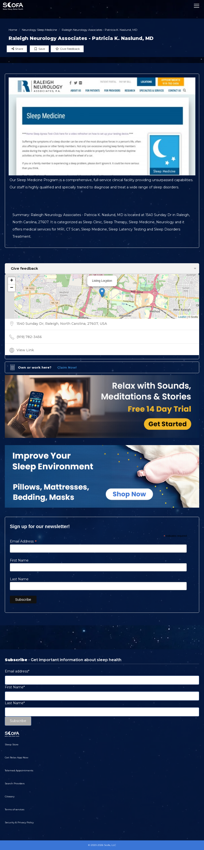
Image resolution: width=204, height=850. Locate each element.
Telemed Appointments (19, 770)
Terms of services (14, 809)
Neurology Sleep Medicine (39, 30)
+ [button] (11, 280)
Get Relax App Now (16, 757)
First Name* (15, 687)
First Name (19, 560)
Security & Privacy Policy (19, 822)
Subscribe (18, 721)
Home (13, 30)
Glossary (9, 796)
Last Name (19, 579)
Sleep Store (12, 744)
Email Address (23, 541)
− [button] (11, 288)
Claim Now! (67, 367)
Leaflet (182, 316)
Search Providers (15, 783)
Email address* (17, 671)
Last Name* (15, 703)
